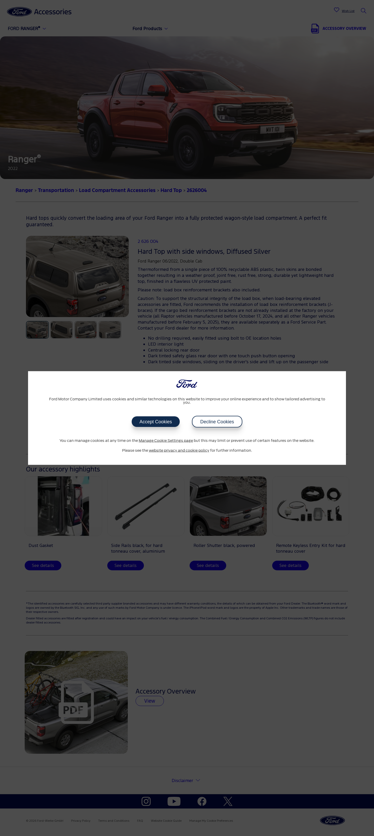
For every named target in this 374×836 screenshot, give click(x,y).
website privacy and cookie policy (179, 450)
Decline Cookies (217, 421)
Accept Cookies (155, 421)
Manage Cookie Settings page (166, 441)
